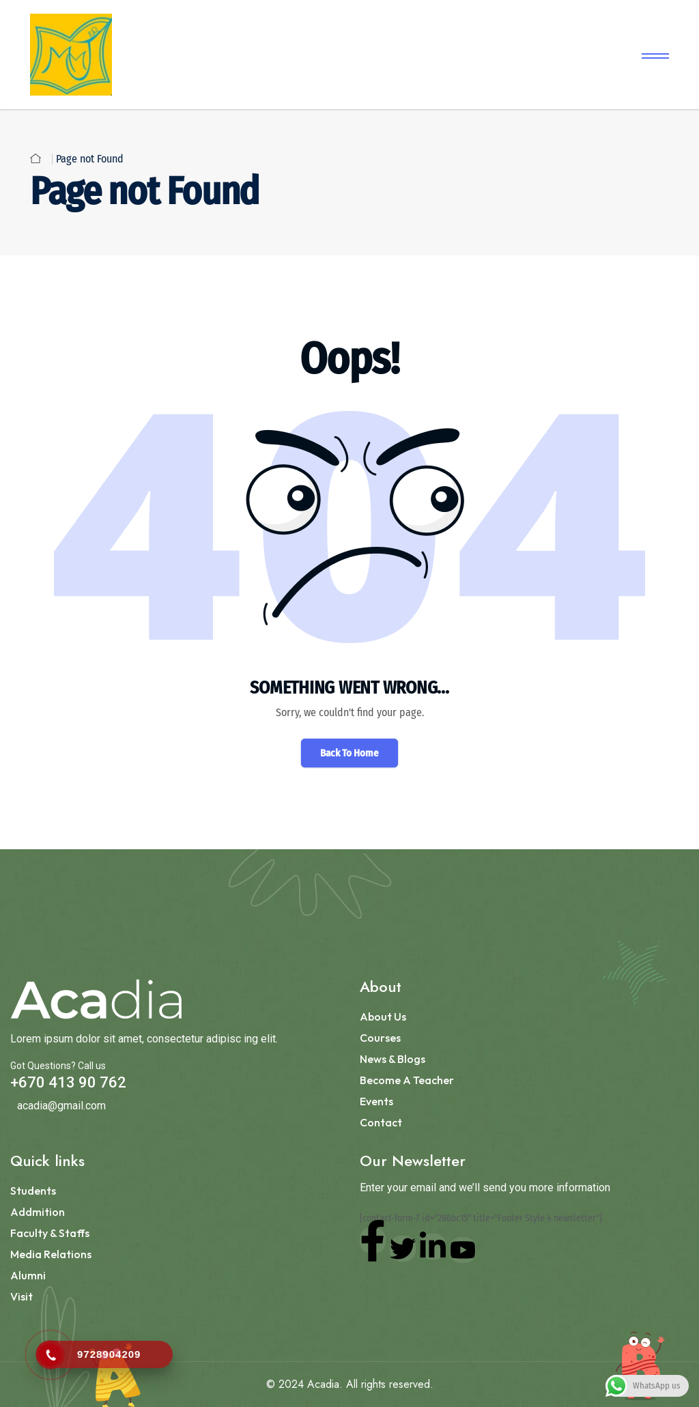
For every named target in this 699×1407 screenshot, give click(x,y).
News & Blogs (392, 1059)
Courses (380, 1037)
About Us (383, 1016)
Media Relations (50, 1254)
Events (376, 1101)
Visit (21, 1296)
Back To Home (349, 753)
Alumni (28, 1275)
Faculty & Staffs (49, 1233)
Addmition (37, 1212)
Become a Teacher (407, 1080)
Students (33, 1190)
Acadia (323, 1384)
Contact (381, 1122)
